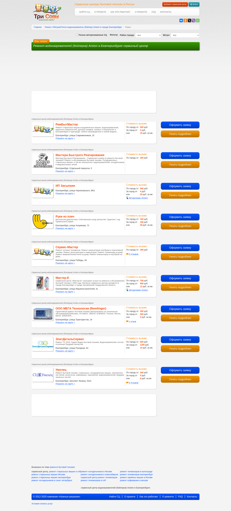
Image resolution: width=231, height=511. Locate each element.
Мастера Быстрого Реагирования (80, 155)
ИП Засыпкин (65, 185)
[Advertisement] (93, 71)
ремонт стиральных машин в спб (65, 471)
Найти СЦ (84, 12)
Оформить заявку (180, 124)
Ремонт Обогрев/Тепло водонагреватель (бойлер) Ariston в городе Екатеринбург (83, 27)
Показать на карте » (65, 138)
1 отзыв (132, 321)
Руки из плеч (65, 216)
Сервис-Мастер (67, 247)
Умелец (61, 369)
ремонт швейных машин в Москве (136, 477)
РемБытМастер (67, 124)
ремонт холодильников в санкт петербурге (52, 480)
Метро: (166, 35)
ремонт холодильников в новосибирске (99, 474)
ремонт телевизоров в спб (93, 480)
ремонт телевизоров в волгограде (136, 471)
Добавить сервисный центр (175, 4)
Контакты (165, 12)
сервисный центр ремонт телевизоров (99, 477)
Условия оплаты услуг (42, 503)
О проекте (100, 12)
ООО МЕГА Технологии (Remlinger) (81, 308)
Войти (194, 4)
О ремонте (141, 12)
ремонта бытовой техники (62, 467)
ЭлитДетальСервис (70, 339)
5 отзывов (133, 254)
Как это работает (120, 12)
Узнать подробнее (180, 133)
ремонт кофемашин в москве (134, 480)
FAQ (154, 12)
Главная (38, 27)
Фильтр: (113, 35)
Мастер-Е (62, 277)
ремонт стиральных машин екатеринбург (51, 477)
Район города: (127, 35)
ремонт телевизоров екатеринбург (136, 474)
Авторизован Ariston (138, 198)
